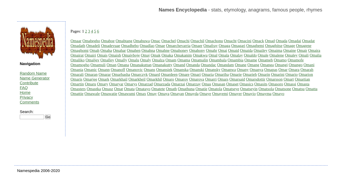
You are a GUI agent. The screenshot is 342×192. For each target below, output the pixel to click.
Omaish (114, 55)
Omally (121, 60)
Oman (111, 65)
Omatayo (143, 89)
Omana (123, 65)
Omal (213, 55)
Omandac (208, 65)
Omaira (314, 50)
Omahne (163, 50)
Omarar (105, 74)
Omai (222, 50)
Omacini (244, 41)
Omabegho (91, 41)
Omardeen (169, 74)
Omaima (275, 50)
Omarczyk (139, 74)
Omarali (77, 74)
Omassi (290, 84)
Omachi (183, 41)
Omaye (205, 93)
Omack (258, 41)
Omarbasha (121, 74)
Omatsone (283, 89)
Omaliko (78, 60)
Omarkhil (154, 79)
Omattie (77, 93)
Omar (282, 69)
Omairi (90, 55)
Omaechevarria (178, 45)
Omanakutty (162, 65)
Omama (183, 60)
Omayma (264, 93)
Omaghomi (80, 50)
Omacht (230, 41)
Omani (309, 65)
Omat (118, 89)
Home (25, 92)
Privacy (26, 97)
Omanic (90, 69)
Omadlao (147, 45)
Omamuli (98, 65)
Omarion (306, 74)
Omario (291, 74)
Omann (104, 69)
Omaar (76, 41)
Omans (149, 69)
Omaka (167, 55)
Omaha (106, 50)
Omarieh (250, 74)
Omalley (107, 60)
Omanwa (228, 69)
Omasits (260, 84)
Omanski (197, 69)
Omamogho (80, 65)
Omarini (278, 74)
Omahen (134, 50)
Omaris (76, 79)
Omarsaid (237, 79)
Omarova (196, 79)
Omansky (212, 69)
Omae (160, 45)
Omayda (192, 93)
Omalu (133, 60)
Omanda (193, 65)
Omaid (233, 50)
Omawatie (109, 93)
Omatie (201, 89)
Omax (141, 93)
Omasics (246, 84)
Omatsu (298, 89)
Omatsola (266, 89)
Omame (250, 60)
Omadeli (93, 45)
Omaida (246, 50)
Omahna (148, 50)
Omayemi (220, 93)
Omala (224, 55)
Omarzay (193, 84)
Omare (183, 74)
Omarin (264, 74)
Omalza (158, 60)
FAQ (24, 87)
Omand (179, 65)
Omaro (168, 79)
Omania (77, 69)
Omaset (232, 84)
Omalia (315, 55)
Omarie (236, 74)
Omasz (107, 89)
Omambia (235, 60)
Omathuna (186, 89)
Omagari (238, 45)
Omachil (197, 41)
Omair (302, 50)
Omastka (94, 89)
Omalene (277, 55)
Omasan (218, 84)
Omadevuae (110, 45)
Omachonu (214, 41)
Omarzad (145, 84)
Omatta (311, 89)
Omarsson (274, 79)
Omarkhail (118, 79)
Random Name (33, 73)
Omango (296, 65)
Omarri (211, 79)
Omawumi (126, 93)
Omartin (77, 84)
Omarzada (162, 84)
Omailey (260, 50)
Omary (102, 84)
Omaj (145, 55)
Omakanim (183, 55)
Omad (270, 41)
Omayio (249, 93)
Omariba (222, 74)
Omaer (197, 45)
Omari (196, 74)
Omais (102, 55)
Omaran (91, 74)
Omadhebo (130, 45)
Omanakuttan (141, 65)
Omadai (294, 41)
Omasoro (276, 84)
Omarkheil (137, 79)
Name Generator (35, 78)
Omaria (208, 74)
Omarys (131, 84)
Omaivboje (131, 55)
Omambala (218, 60)
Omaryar (116, 84)
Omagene (303, 45)
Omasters (78, 89)
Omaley (291, 55)
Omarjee (90, 79)
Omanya (256, 69)
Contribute (29, 83)
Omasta (303, 84)
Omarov (181, 79)
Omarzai (178, 84)
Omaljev (92, 60)
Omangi (281, 65)
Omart (288, 79)
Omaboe (108, 41)
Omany (243, 69)
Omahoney (179, 50)
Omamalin (199, 60)
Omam (170, 60)
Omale (263, 55)
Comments (29, 102)
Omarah (306, 69)
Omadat (308, 41)
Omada (281, 41)
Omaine (289, 50)
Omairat (77, 55)
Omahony (197, 50)
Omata (129, 89)
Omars (223, 79)
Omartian (302, 79)
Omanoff (118, 69)
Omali (304, 55)
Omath (171, 89)
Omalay (236, 55)
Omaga (224, 45)
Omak (156, 55)
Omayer (235, 93)
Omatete (158, 89)
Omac (155, 41)
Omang (253, 65)
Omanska (181, 69)
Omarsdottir (256, 79)
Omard (154, 74)
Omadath (78, 45)
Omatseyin (249, 89)
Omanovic (134, 69)
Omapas (270, 69)
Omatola (215, 89)
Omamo (280, 60)
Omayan (177, 93)
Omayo (278, 93)
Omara (294, 69)
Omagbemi (255, 45)
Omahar (119, 50)
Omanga (267, 65)
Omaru (90, 84)
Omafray (210, 45)
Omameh (265, 60)
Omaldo (250, 55)
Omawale (92, 93)
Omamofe (296, 60)
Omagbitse (273, 45)
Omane (240, 65)
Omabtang (124, 41)
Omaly (145, 60)
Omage (289, 45)
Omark (103, 79)
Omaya (163, 93)
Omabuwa (141, 41)
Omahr (211, 50)
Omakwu (200, 55)
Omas (206, 84)
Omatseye (231, 89)
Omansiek (164, 69)
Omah (94, 50)
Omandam (225, 65)
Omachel (168, 41)
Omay (152, 93)
